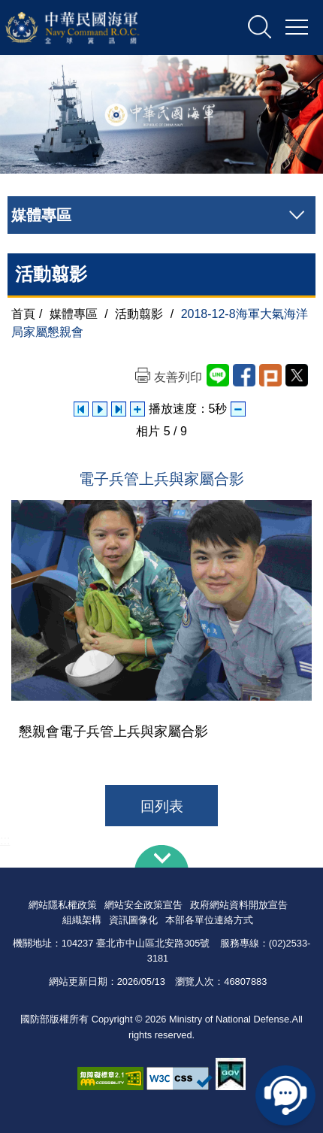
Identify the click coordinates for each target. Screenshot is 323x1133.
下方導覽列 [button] (161, 856)
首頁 (23, 313)
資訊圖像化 (133, 919)
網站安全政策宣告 (143, 904)
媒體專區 (74, 313)
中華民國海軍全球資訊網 (92, 28)
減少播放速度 (238, 409)
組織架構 (81, 919)
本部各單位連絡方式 (209, 919)
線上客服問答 (285, 1095)
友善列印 (178, 377)
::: (5, 840)
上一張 (81, 409)
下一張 (118, 409)
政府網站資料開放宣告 (239, 904)
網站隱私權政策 (63, 904)
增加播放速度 (137, 409)
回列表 (161, 806)
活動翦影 (139, 313)
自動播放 (99, 409)
